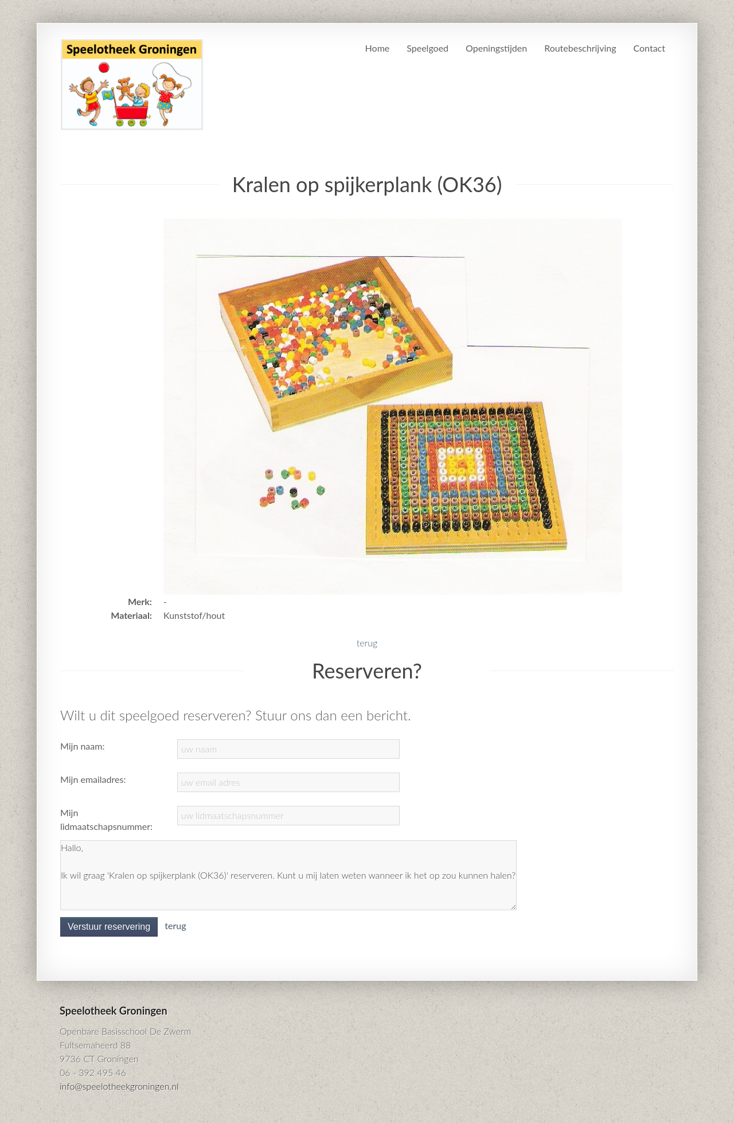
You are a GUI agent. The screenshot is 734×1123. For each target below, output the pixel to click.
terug (367, 642)
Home (377, 47)
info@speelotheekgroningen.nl (119, 1086)
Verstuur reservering (109, 926)
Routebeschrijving (580, 47)
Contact (649, 47)
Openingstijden (496, 47)
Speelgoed (427, 47)
